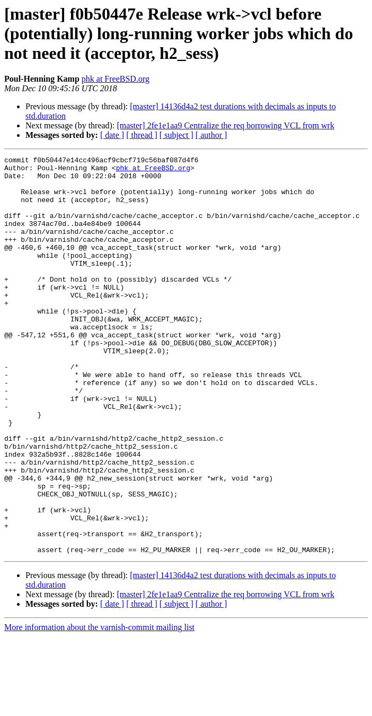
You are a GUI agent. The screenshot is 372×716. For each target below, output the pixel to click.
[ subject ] (176, 134)
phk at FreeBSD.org (115, 78)
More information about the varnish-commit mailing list (99, 706)
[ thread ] (141, 134)
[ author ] (211, 134)
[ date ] (112, 134)
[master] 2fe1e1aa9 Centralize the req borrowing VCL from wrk (225, 125)
